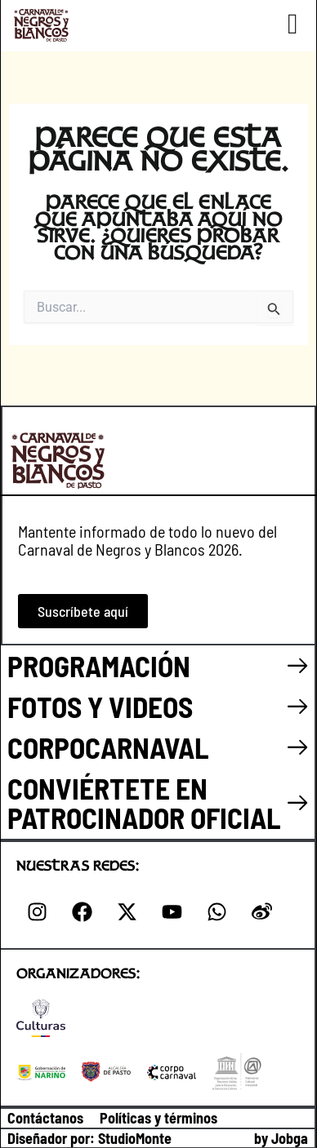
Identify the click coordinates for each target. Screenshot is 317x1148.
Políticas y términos (158, 1118)
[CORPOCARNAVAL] (298, 748)
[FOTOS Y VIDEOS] (298, 707)
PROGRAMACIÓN (98, 666)
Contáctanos (45, 1118)
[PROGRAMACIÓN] (298, 666)
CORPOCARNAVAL (108, 747)
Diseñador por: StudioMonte (89, 1138)
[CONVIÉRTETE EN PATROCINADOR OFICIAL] (298, 803)
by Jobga (281, 1138)
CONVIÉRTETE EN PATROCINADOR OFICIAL (144, 802)
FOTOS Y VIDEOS (100, 706)
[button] (292, 24)
